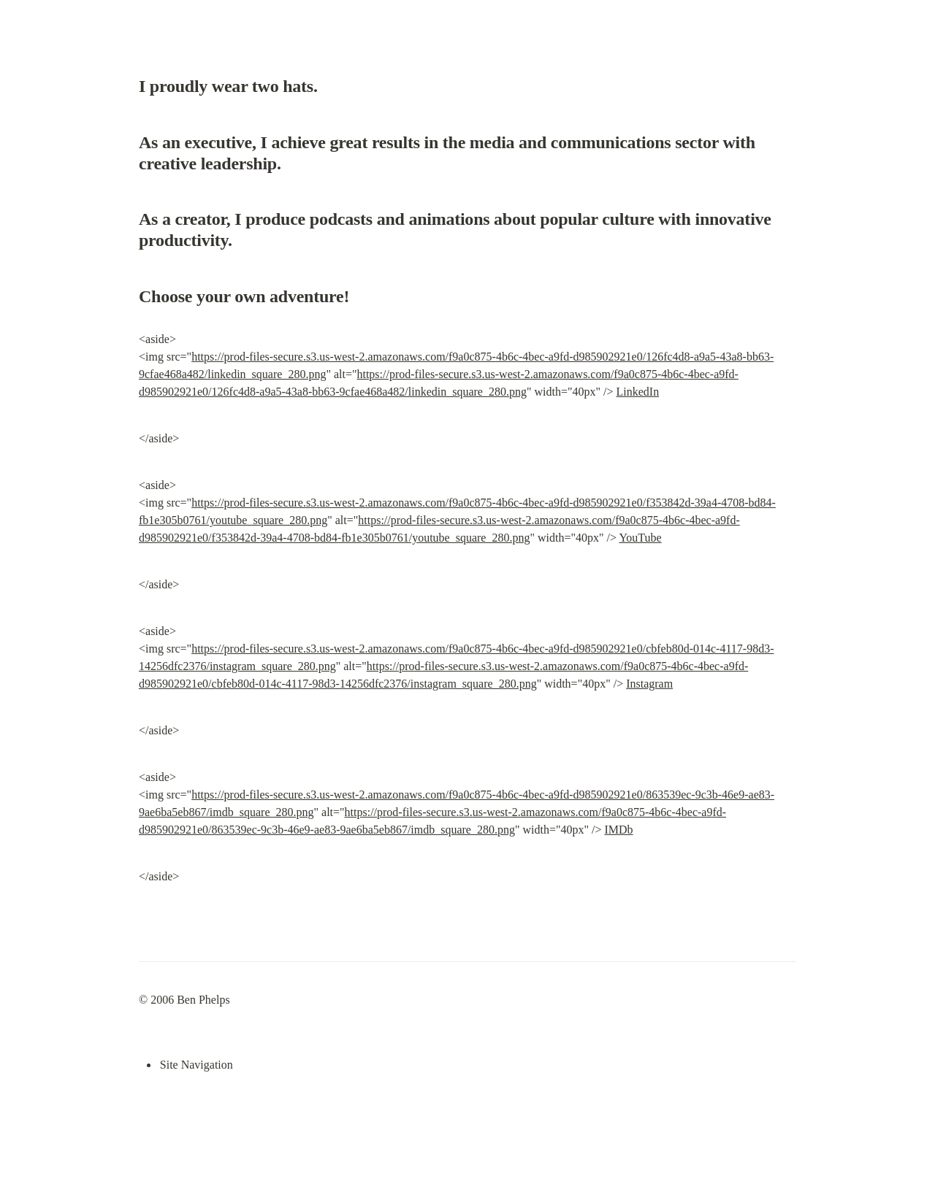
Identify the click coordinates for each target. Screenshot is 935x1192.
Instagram (649, 683)
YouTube (640, 537)
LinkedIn (638, 391)
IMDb (619, 829)
